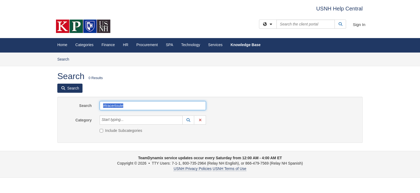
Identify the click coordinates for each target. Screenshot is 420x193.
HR (125, 45)
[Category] (127, 120)
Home (62, 45)
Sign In (359, 24)
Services (215, 45)
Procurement (147, 45)
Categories (84, 45)
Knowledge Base (246, 45)
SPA (169, 45)
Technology (190, 45)
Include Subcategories (121, 130)
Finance (108, 45)
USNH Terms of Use (229, 168)
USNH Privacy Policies (193, 168)
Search (65, 58)
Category (84, 120)
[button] (188, 120)
